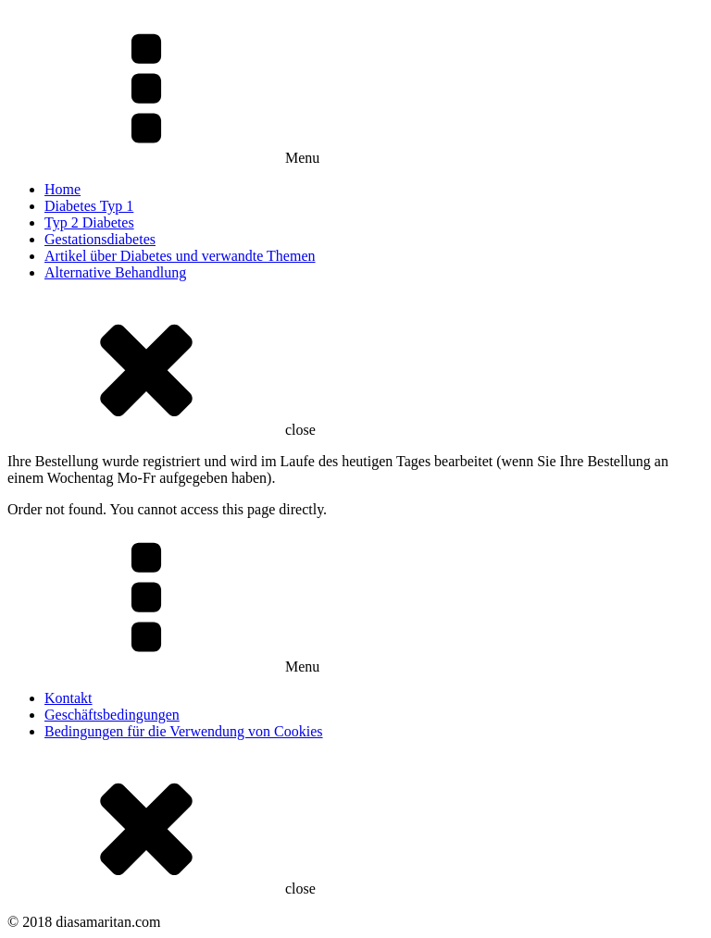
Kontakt (68, 698)
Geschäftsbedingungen (112, 714)
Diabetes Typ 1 (88, 206)
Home (62, 189)
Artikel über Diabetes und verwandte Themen (180, 256)
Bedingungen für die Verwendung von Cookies (183, 731)
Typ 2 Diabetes (89, 222)
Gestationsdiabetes (100, 239)
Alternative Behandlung (115, 272)
